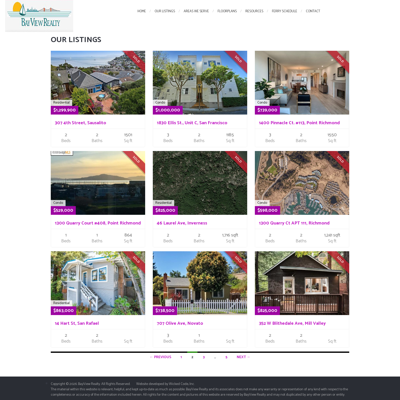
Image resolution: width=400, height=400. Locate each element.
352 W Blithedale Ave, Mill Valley (292, 323)
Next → (243, 357)
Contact (313, 11)
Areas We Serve (196, 11)
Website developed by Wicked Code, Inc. (165, 384)
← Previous (160, 357)
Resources (254, 11)
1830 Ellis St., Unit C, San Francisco (192, 123)
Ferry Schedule (284, 11)
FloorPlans (227, 11)
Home (142, 11)
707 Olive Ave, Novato (180, 323)
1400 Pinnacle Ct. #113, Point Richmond (299, 123)
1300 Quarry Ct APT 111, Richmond (294, 223)
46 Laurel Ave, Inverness (182, 223)
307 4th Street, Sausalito (80, 123)
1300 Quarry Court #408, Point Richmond (98, 223)
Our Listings (165, 11)
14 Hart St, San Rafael (77, 323)
